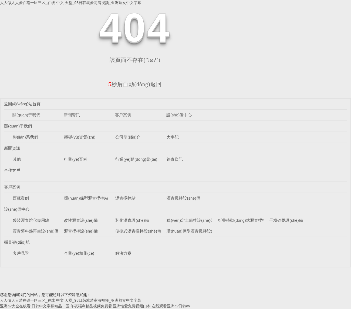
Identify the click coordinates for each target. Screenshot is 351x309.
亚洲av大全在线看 (15, 306)
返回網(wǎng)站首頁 (22, 104)
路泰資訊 (175, 159)
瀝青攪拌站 (125, 198)
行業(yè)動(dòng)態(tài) (136, 159)
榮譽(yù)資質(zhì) (79, 137)
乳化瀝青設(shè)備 (132, 220)
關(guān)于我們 (26, 115)
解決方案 (123, 253)
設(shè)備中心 (179, 115)
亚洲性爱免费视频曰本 (132, 306)
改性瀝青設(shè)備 (80, 220)
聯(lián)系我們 (25, 137)
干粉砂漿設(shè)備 (286, 220)
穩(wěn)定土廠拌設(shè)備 (190, 220)
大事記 (173, 137)
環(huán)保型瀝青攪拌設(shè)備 (195, 231)
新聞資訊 (72, 115)
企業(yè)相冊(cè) (79, 253)
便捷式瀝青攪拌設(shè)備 (138, 231)
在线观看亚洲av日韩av (171, 306)
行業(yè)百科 (75, 159)
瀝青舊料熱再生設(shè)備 (35, 231)
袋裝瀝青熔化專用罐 (31, 220)
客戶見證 (21, 253)
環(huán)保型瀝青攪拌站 (86, 198)
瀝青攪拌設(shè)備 (183, 198)
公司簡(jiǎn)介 (127, 137)
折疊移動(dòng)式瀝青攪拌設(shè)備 (251, 220)
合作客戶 (12, 170)
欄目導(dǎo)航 (17, 242)
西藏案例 (21, 198)
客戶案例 (123, 115)
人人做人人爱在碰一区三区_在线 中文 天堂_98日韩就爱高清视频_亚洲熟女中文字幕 (70, 3)
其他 (17, 159)
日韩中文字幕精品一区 (50, 306)
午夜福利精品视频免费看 (91, 306)
